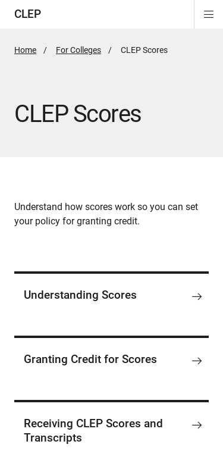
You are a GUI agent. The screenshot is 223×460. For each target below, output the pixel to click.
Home (25, 50)
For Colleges (78, 50)
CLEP (27, 14)
